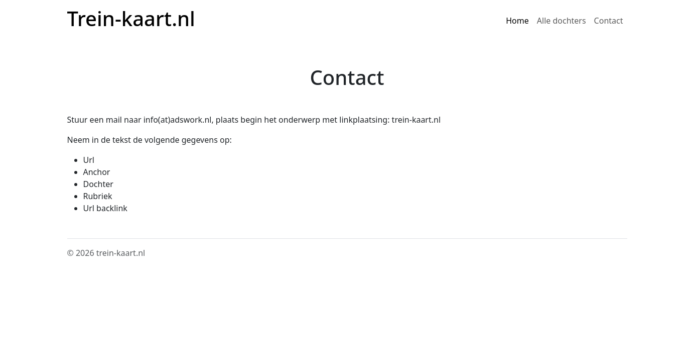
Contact (608, 20)
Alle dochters (561, 20)
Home (517, 20)
